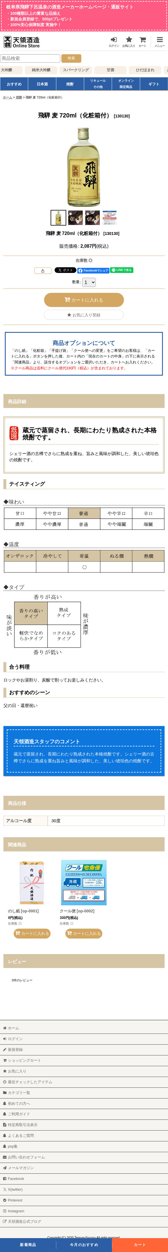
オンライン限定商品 (126, 84)
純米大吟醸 (45, 70)
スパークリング (80, 70)
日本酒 (42, 84)
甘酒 (114, 70)
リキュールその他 (98, 84)
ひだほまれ (149, 70)
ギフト (153, 84)
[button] (157, 41)
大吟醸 (10, 70)
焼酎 (70, 84)
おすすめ (14, 84)
